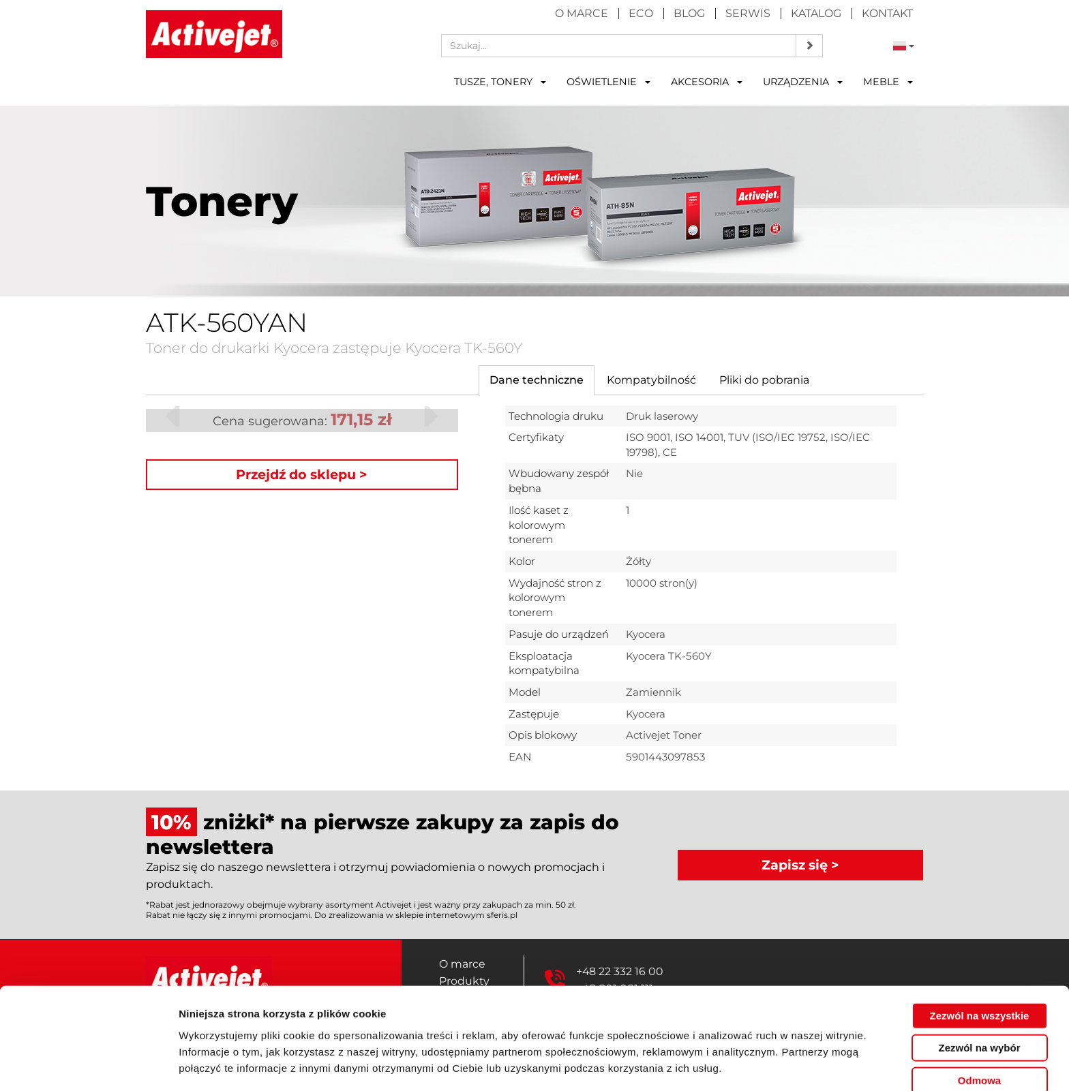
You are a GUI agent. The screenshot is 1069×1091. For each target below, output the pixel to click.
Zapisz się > (800, 864)
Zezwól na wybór (979, 1000)
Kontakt (887, 13)
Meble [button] (888, 82)
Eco (641, 13)
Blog (689, 13)
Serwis (747, 13)
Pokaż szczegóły (727, 1064)
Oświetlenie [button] (608, 82)
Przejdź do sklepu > (301, 474)
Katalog (816, 13)
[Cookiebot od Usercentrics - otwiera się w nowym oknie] (88, 1064)
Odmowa (979, 1032)
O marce (581, 13)
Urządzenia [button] (803, 82)
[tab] (536, 380)
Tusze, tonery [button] (500, 82)
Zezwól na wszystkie (979, 967)
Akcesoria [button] (706, 82)
